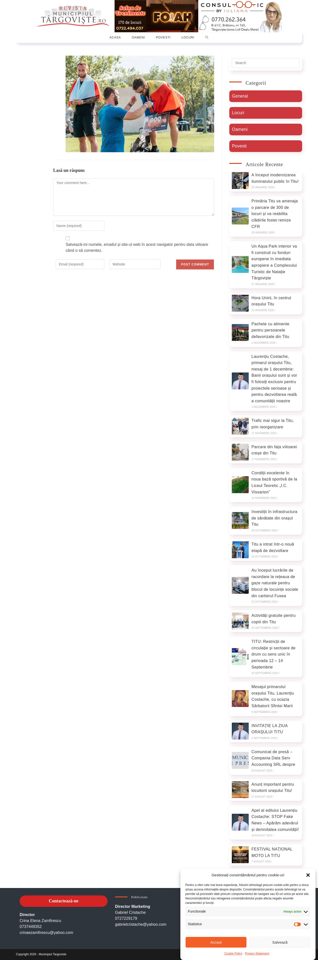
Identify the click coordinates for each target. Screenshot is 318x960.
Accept (216, 942)
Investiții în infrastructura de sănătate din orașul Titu (274, 518)
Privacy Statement (257, 953)
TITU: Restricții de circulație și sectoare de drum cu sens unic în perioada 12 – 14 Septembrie (273, 654)
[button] (308, 875)
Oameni (239, 129)
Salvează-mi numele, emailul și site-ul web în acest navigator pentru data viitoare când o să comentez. (137, 247)
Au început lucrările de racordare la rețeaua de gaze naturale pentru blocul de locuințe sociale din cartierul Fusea (274, 583)
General (240, 96)
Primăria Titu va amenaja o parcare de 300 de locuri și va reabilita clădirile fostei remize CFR (274, 213)
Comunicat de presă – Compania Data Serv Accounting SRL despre (273, 758)
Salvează (280, 942)
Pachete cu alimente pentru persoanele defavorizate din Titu (270, 330)
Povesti (239, 146)
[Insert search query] (266, 63)
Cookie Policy (233, 953)
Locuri (238, 112)
